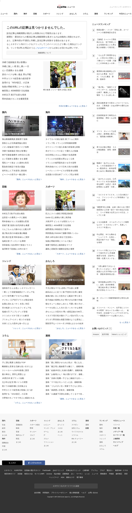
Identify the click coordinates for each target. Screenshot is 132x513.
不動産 (111, 474)
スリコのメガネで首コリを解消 (15, 315)
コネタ (60, 428)
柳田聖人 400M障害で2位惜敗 (15, 91)
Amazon (96, 334)
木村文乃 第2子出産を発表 (14, 95)
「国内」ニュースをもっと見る (28, 179)
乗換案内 (103, 474)
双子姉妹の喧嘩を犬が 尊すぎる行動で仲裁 (64, 300)
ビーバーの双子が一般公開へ (14, 174)
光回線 (19, 474)
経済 (3, 428)
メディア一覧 (118, 432)
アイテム (94, 470)
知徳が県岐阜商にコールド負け (16, 87)
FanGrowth (47, 470)
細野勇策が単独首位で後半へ (58, 229)
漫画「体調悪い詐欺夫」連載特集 (60, 390)
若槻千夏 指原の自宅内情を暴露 (15, 225)
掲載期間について (44, 53)
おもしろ (73, 14)
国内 (15, 14)
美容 (126, 474)
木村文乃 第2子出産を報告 (13, 213)
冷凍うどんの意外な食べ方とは (15, 323)
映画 (17, 428)
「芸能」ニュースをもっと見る (28, 254)
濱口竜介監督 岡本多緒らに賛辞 (15, 237)
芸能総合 (19, 425)
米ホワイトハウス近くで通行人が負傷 (62, 151)
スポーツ (46, 14)
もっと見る (124, 322)
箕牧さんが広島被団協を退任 (14, 143)
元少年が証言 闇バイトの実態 (14, 382)
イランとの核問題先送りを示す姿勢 (61, 163)
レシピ (87, 474)
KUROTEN (18, 470)
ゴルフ (32, 435)
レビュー (47, 425)
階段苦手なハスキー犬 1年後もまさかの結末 (64, 323)
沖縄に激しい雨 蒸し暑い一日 (15, 66)
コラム (85, 14)
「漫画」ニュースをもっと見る (71, 399)
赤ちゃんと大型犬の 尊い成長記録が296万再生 (65, 312)
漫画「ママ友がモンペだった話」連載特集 (64, 382)
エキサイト (127, 7)
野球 (31, 428)
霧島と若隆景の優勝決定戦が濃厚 (60, 249)
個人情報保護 (74, 493)
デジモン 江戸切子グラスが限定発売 (17, 300)
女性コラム (76, 428)
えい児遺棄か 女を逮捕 (12, 70)
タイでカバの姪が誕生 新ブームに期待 (62, 139)
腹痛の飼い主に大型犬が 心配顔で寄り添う (64, 296)
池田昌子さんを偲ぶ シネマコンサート (18, 288)
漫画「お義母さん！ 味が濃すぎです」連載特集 (65, 374)
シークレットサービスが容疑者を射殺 (62, 170)
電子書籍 (79, 477)
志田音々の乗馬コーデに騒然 (14, 217)
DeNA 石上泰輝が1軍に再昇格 (58, 217)
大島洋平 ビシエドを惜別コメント (60, 221)
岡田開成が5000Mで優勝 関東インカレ (62, 233)
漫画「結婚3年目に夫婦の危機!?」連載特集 (64, 370)
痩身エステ (70, 477)
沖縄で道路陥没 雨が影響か (14, 62)
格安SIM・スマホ (121, 470)
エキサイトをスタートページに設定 (66, 486)
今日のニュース (125, 14)
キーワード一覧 (119, 435)
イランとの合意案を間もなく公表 (60, 159)
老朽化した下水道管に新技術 (14, 170)
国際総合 (5, 443)
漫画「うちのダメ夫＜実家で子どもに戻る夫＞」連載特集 (65, 386)
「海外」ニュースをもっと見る (71, 179)
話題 (87, 428)
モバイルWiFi (39, 474)
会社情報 (37, 493)
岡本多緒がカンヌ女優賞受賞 (15, 99)
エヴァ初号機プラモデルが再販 (15, 296)
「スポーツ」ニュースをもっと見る (70, 254)
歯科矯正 (119, 474)
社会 (3, 425)
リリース (116, 425)
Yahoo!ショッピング (119, 334)
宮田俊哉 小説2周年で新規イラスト (17, 245)
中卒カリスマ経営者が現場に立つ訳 (17, 390)
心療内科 (86, 470)
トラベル (75, 435)
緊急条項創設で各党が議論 (13, 167)
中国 (3, 446)
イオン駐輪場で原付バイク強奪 (15, 147)
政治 (3, 432)
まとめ (4, 435)
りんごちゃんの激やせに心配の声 (16, 229)
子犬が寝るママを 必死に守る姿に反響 (62, 288)
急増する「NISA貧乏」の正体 (15, 83)
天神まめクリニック (73, 470)
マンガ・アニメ (49, 428)
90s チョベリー (77, 439)
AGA (62, 477)
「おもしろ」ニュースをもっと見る (70, 328)
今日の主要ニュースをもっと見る (73, 106)
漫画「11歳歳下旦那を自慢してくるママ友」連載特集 (65, 394)
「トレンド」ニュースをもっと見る (26, 328)
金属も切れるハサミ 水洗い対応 (15, 304)
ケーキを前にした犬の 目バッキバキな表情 (64, 308)
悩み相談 (57, 474)
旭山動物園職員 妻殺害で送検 (14, 139)
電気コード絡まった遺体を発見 (15, 163)
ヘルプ (115, 446)
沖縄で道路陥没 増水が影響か (14, 151)
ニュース (4, 14)
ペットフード (54, 477)
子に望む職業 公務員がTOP (14, 362)
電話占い (110, 470)
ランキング (108, 14)
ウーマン (79, 474)
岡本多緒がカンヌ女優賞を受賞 (15, 221)
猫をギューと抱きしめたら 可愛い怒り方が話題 (65, 304)
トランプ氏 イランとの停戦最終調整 (61, 143)
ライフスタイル (77, 432)
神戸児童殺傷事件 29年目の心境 (16, 155)
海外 (25, 14)
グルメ (46, 439)
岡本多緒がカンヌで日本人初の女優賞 (62, 167)
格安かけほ (28, 474)
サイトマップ (118, 442)
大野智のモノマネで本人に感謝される (18, 398)
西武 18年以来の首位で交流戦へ (59, 237)
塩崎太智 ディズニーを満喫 (14, 241)
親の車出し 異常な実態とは (14, 374)
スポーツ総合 (35, 425)
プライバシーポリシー (59, 493)
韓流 (17, 439)
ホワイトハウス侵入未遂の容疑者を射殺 (63, 147)
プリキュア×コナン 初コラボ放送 (16, 319)
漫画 (96, 14)
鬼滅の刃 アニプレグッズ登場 (14, 312)
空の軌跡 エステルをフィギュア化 (16, 308)
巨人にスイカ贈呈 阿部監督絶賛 (59, 213)
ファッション (49, 442)
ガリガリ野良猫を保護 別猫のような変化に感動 (65, 319)
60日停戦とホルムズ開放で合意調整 (61, 155)
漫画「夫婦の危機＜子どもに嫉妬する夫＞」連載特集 (65, 378)
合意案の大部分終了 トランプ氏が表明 (62, 174)
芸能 (35, 14)
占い (72, 474)
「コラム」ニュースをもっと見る (27, 403)
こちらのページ (42, 48)
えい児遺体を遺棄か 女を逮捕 (14, 159)
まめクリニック (58, 470)
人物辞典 (116, 439)
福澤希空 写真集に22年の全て (15, 249)
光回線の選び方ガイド (32, 470)
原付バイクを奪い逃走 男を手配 (16, 74)
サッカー (33, 432)
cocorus (49, 474)
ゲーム (46, 432)
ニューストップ (115, 7)
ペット (60, 435)
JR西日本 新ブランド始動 (13, 378)
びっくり (61, 425)
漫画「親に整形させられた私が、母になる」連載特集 (65, 362)
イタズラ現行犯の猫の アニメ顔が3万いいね (64, 315)
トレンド (59, 14)
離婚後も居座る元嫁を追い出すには (17, 366)
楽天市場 (105, 334)
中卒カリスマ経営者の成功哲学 (16, 78)
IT (44, 435)
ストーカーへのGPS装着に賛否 (15, 370)
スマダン (75, 425)
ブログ (102, 470)
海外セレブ (20, 435)
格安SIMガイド (9, 474)
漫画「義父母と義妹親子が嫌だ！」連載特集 (65, 366)
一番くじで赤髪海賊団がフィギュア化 (18, 292)
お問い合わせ (93, 493)
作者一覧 (116, 428)
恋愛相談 (65, 474)
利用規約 (46, 493)
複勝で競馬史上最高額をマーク (59, 245)
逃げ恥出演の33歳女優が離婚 (14, 233)
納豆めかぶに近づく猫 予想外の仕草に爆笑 (64, 292)
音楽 (17, 432)
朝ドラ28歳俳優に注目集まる (14, 386)
